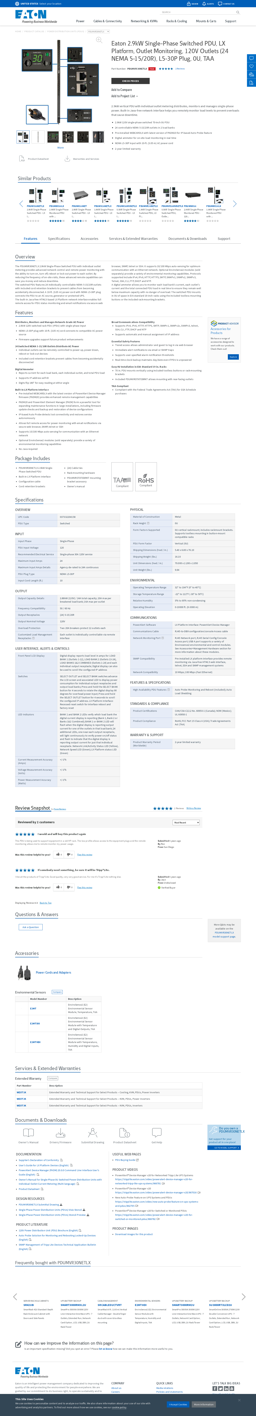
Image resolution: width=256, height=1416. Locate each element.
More (60, 147)
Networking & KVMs (144, 21)
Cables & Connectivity (108, 21)
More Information (204, 1404)
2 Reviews (180, 68)
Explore (233, 356)
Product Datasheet (29, 1189)
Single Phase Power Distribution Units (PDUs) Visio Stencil (50, 1209)
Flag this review (84, 854)
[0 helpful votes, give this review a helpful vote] (58, 854)
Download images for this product (134, 1234)
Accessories (89, 238)
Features (30, 238)
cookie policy (119, 1407)
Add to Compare (121, 89)
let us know (105, 1348)
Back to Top (46, 902)
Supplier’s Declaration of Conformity (39, 1160)
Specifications (59, 238)
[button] (22, 204)
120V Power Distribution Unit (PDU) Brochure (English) (48, 1230)
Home (18, 31)
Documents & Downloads (187, 238)
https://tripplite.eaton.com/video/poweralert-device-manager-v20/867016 (156, 1192)
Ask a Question (31, 927)
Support (230, 21)
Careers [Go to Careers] (115, 1391)
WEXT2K (21, 1098)
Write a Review (193, 808)
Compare (57, 992)
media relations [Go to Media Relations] (164, 1388)
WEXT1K (21, 1092)
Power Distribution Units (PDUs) (65, 31)
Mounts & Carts (206, 21)
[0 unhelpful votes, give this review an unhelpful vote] (69, 854)
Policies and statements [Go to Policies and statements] (169, 1391)
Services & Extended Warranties (133, 238)
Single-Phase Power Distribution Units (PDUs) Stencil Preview (52, 1214)
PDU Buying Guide (125, 1160)
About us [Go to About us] (116, 1388)
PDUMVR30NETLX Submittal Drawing (39, 1204)
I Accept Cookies (178, 1404)
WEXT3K (21, 1105)
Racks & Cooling (176, 21)
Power (80, 21)
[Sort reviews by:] (186, 822)
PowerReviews (60, 809)
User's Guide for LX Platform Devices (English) (44, 1165)
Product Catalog (34, 31)
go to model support (226, 1147)
